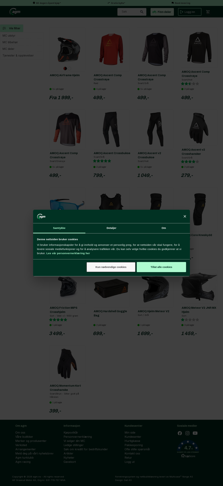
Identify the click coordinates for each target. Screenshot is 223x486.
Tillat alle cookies (161, 266)
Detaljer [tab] (111, 227)
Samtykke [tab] (59, 227)
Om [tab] (164, 227)
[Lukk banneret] (185, 216)
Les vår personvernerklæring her (68, 253)
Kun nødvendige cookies (110, 266)
